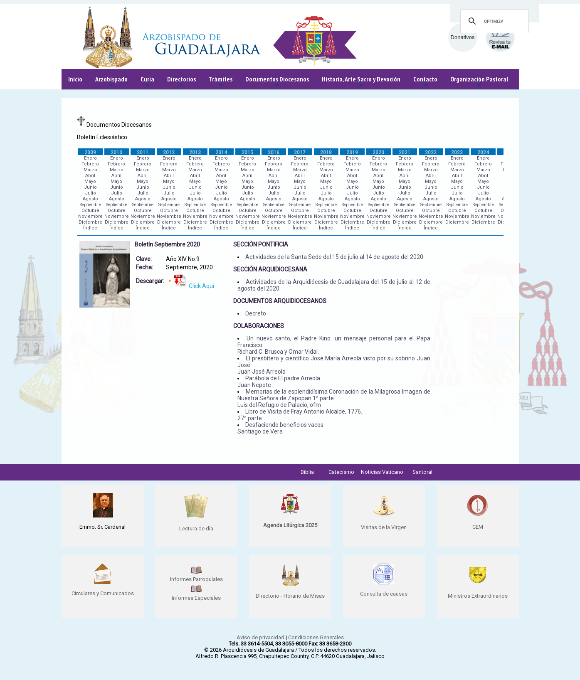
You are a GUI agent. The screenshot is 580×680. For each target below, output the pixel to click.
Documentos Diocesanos (277, 82)
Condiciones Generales (316, 637)
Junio (90, 187)
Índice (90, 228)
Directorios (181, 82)
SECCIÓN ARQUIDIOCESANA (270, 269)
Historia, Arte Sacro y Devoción (361, 82)
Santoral (422, 472)
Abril (90, 175)
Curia (147, 82)
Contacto (425, 82)
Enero (90, 158)
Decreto (255, 313)
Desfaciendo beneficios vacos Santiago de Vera (280, 428)
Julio (90, 193)
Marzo (90, 169)
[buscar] (493, 21)
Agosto (90, 199)
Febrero (90, 164)
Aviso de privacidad (260, 637)
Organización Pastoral (479, 82)
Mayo (90, 181)
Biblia (307, 472)
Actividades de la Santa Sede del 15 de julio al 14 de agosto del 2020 (334, 257)
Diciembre (90, 222)
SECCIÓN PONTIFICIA (260, 244)
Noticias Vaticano (382, 472)
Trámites (220, 82)
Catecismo (341, 472)
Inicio (75, 79)
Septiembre (90, 204)
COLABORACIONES (258, 326)
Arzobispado (111, 82)
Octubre (90, 210)
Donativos (463, 37)
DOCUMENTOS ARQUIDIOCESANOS (279, 301)
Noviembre (90, 216)
